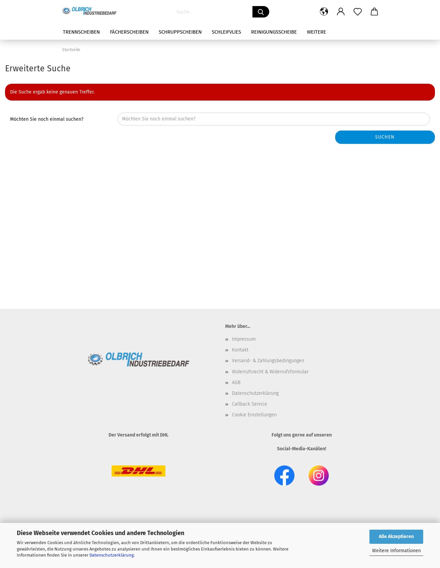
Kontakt (240, 350)
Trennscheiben (81, 32)
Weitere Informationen (396, 551)
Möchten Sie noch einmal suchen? (46, 119)
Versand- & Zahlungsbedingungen (268, 361)
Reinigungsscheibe (274, 32)
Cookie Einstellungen (254, 415)
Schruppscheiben (180, 32)
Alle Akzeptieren (396, 536)
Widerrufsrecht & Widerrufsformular (270, 372)
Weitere (316, 32)
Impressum (244, 339)
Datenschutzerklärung (111, 555)
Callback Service (249, 404)
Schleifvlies (226, 32)
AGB (236, 382)
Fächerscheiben (129, 32)
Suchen (385, 137)
